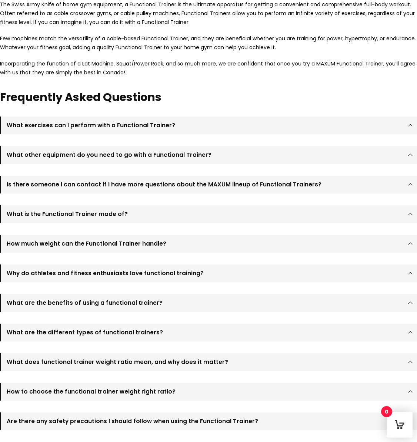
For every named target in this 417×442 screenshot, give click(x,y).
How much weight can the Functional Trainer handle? (86, 243)
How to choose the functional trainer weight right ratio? (91, 391)
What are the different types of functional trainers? (85, 332)
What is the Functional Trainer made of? (67, 214)
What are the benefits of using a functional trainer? (85, 303)
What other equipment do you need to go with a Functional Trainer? (109, 155)
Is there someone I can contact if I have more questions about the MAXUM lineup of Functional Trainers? (164, 184)
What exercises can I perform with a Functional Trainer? (91, 125)
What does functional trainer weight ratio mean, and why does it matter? (117, 362)
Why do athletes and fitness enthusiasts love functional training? (105, 273)
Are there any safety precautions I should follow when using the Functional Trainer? (132, 421)
